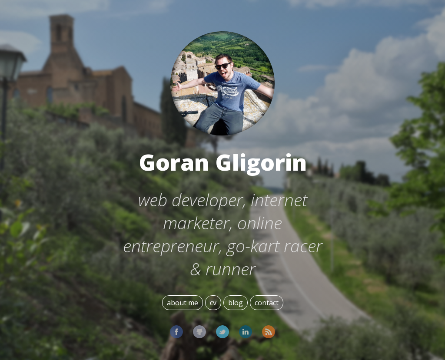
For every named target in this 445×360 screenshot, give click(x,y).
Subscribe (268, 331)
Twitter (222, 331)
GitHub (199, 331)
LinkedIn (245, 331)
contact (267, 302)
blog (235, 302)
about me (182, 302)
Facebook (176, 331)
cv (213, 302)
